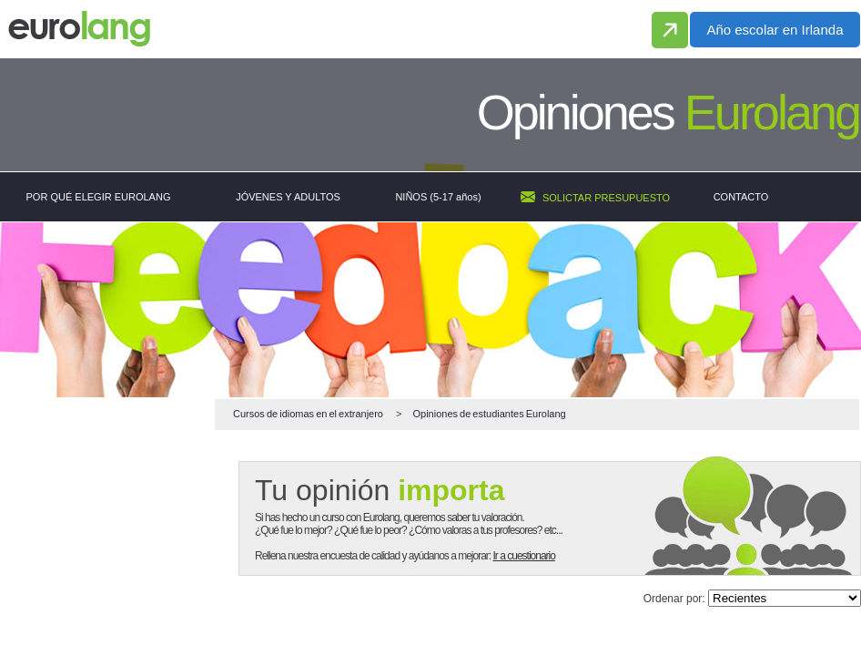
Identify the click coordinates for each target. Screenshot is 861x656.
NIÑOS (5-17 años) (438, 196)
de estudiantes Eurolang (488, 413)
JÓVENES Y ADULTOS (288, 196)
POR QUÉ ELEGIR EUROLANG (98, 196)
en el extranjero (309, 413)
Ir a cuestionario (524, 555)
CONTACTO (741, 196)
